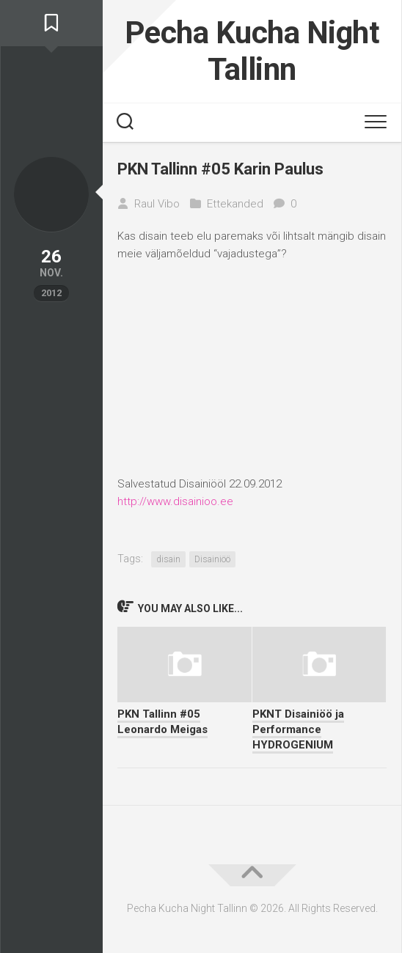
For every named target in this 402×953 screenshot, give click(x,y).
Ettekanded (235, 203)
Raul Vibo (157, 203)
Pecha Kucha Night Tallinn (252, 51)
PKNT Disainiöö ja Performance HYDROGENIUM (298, 729)
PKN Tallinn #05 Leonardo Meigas (162, 721)
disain (168, 559)
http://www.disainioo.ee (175, 501)
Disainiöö (212, 559)
